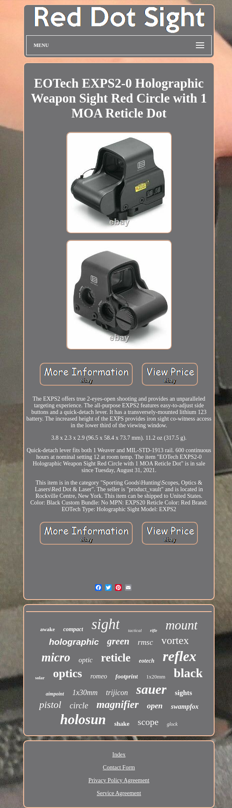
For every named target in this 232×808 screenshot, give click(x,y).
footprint (126, 676)
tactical (135, 630)
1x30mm (85, 692)
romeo (98, 676)
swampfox (185, 706)
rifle (153, 630)
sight (105, 624)
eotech (146, 661)
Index (119, 755)
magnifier (118, 704)
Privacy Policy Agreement (118, 780)
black (188, 673)
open (155, 705)
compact (73, 629)
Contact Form (119, 767)
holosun (83, 719)
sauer (151, 689)
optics (67, 673)
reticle (115, 657)
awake (47, 629)
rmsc (145, 642)
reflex (179, 656)
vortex (175, 640)
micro (56, 657)
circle (79, 705)
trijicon (117, 692)
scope (148, 722)
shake (121, 723)
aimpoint (55, 694)
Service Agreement (119, 793)
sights (183, 693)
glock (172, 724)
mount (182, 625)
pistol (50, 704)
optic (85, 660)
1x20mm (155, 676)
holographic (74, 641)
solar (40, 677)
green (118, 641)
